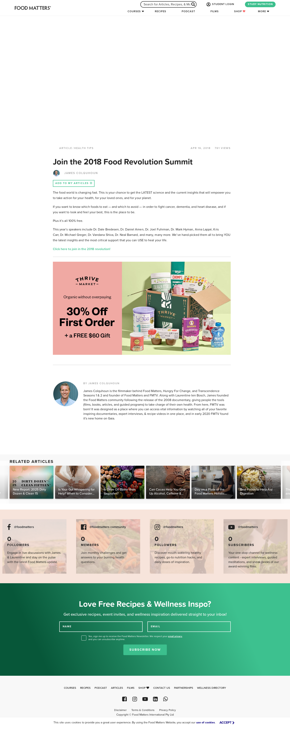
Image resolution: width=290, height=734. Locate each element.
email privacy (175, 636)
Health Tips (84, 148)
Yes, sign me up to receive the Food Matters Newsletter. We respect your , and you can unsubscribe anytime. (135, 638)
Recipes (160, 11)
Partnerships (183, 688)
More (262, 11)
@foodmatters (24, 527)
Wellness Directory (211, 688)
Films (214, 11)
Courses (134, 11)
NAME (67, 626)
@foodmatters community (108, 527)
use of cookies (205, 722)
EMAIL (155, 626)
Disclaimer (120, 710)
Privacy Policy (167, 710)
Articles (117, 688)
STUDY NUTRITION (260, 4)
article (65, 148)
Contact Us (161, 688)
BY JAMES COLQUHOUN (101, 383)
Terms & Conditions (142, 710)
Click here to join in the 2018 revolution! (82, 249)
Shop (240, 11)
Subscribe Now (145, 650)
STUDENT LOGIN (220, 4)
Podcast (188, 11)
